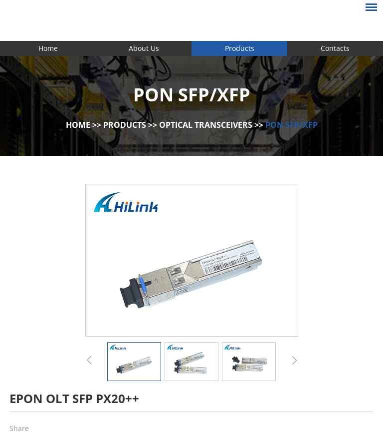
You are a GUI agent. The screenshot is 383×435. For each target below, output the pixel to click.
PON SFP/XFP (291, 124)
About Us (144, 48)
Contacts (335, 48)
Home (48, 48)
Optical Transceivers (205, 124)
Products (239, 48)
